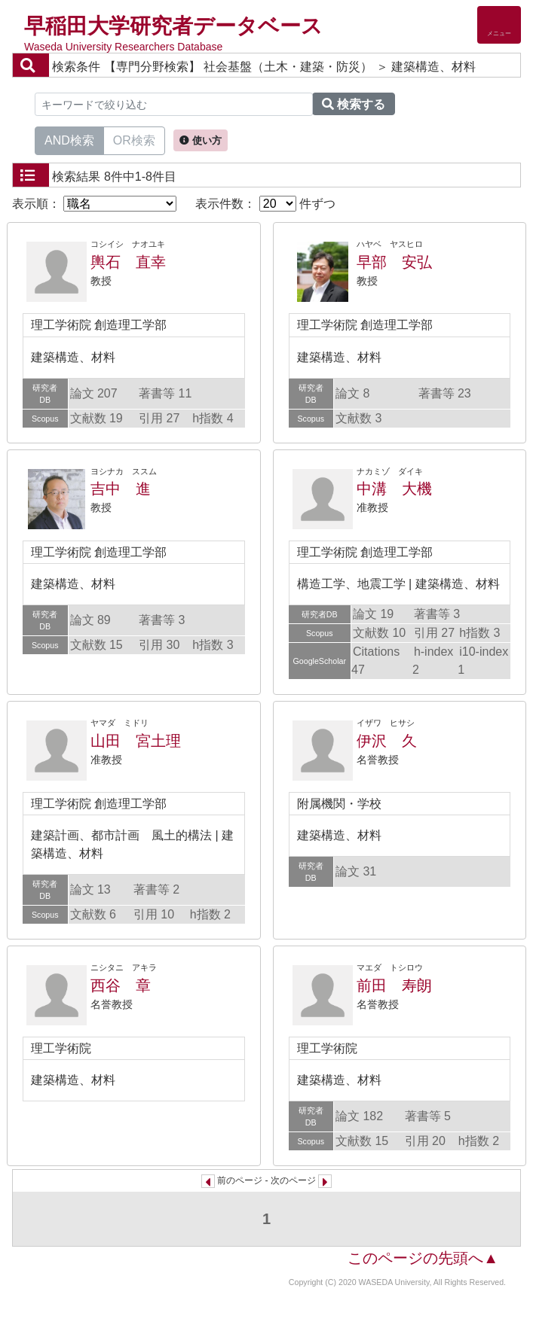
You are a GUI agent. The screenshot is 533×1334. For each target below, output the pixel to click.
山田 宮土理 (135, 740)
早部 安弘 (394, 262)
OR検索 (134, 139)
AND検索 (69, 139)
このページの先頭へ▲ (423, 1258)
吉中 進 (120, 488)
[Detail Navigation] (499, 25)
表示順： (94, 204)
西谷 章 (120, 985)
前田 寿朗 (394, 985)
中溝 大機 (394, 488)
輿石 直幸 (128, 262)
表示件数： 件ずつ (265, 204)
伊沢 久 (387, 740)
